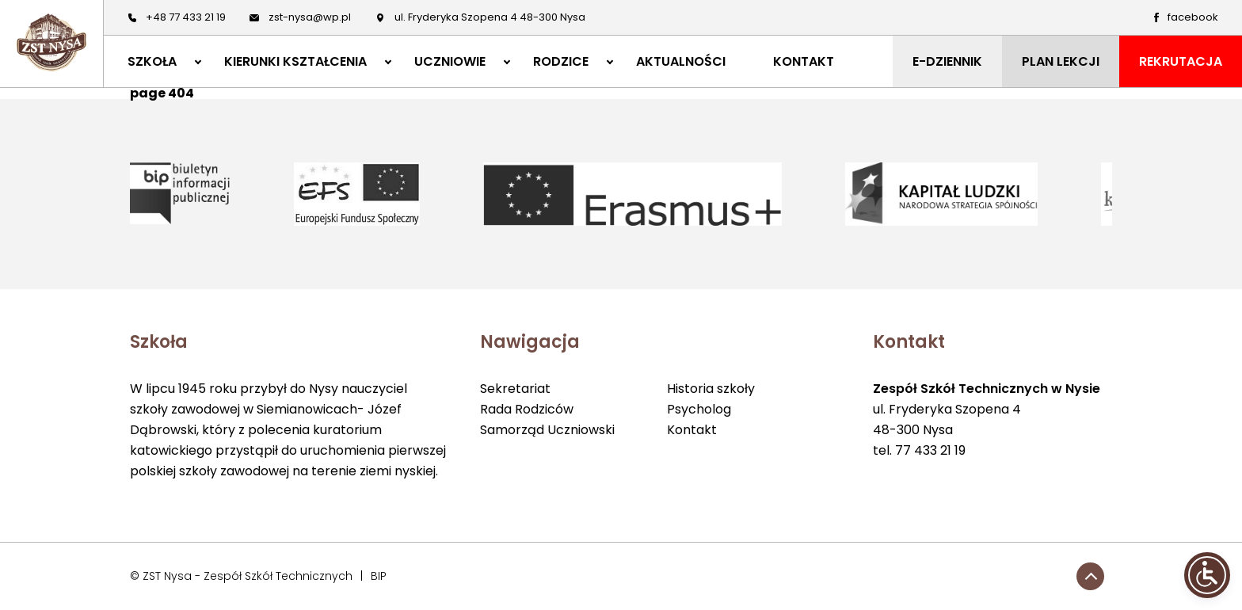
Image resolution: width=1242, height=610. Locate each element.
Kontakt (692, 430)
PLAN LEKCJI (1060, 61)
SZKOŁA (152, 61)
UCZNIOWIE (450, 61)
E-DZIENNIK (947, 61)
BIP (379, 576)
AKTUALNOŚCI (681, 61)
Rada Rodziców (526, 409)
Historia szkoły (711, 388)
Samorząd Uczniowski (547, 430)
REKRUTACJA (1180, 61)
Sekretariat (515, 388)
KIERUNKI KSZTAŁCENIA (295, 61)
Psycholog (699, 409)
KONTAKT (803, 61)
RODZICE (561, 61)
